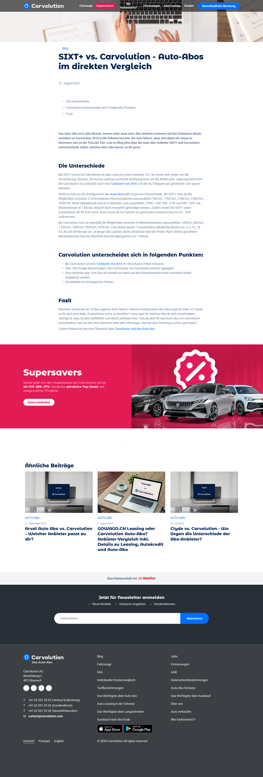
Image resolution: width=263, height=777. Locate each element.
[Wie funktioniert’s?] (128, 6)
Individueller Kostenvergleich (116, 680)
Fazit (69, 114)
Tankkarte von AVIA (124, 183)
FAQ (100, 672)
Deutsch (28, 741)
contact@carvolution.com (45, 716)
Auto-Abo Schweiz (183, 688)
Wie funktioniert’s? (183, 719)
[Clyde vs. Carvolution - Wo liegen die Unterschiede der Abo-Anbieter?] (204, 508)
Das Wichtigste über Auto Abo (117, 696)
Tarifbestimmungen (110, 688)
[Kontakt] (189, 6)
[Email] (141, 446)
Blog (100, 656)
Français (44, 741)
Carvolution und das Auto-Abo (135, 328)
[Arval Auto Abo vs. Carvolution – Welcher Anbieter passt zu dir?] (59, 508)
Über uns (177, 703)
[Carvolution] (43, 6)
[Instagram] (34, 688)
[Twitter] (131, 446)
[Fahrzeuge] (85, 6)
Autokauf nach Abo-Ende (113, 719)
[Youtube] (49, 688)
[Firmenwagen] (151, 6)
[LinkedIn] (41, 688)
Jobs (174, 656)
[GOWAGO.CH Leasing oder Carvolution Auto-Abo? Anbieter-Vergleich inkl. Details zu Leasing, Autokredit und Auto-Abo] (131, 513)
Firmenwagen (180, 664)
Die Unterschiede (77, 101)
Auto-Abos (117, 194)
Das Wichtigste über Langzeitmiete (120, 711)
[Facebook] (121, 446)
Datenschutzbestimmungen (189, 680)
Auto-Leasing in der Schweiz (116, 703)
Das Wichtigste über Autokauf (191, 696)
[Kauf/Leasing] (172, 6)
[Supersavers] (105, 6)
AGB (174, 672)
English (59, 741)
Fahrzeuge (104, 664)
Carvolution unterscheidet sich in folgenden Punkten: (101, 107)
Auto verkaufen (181, 711)
